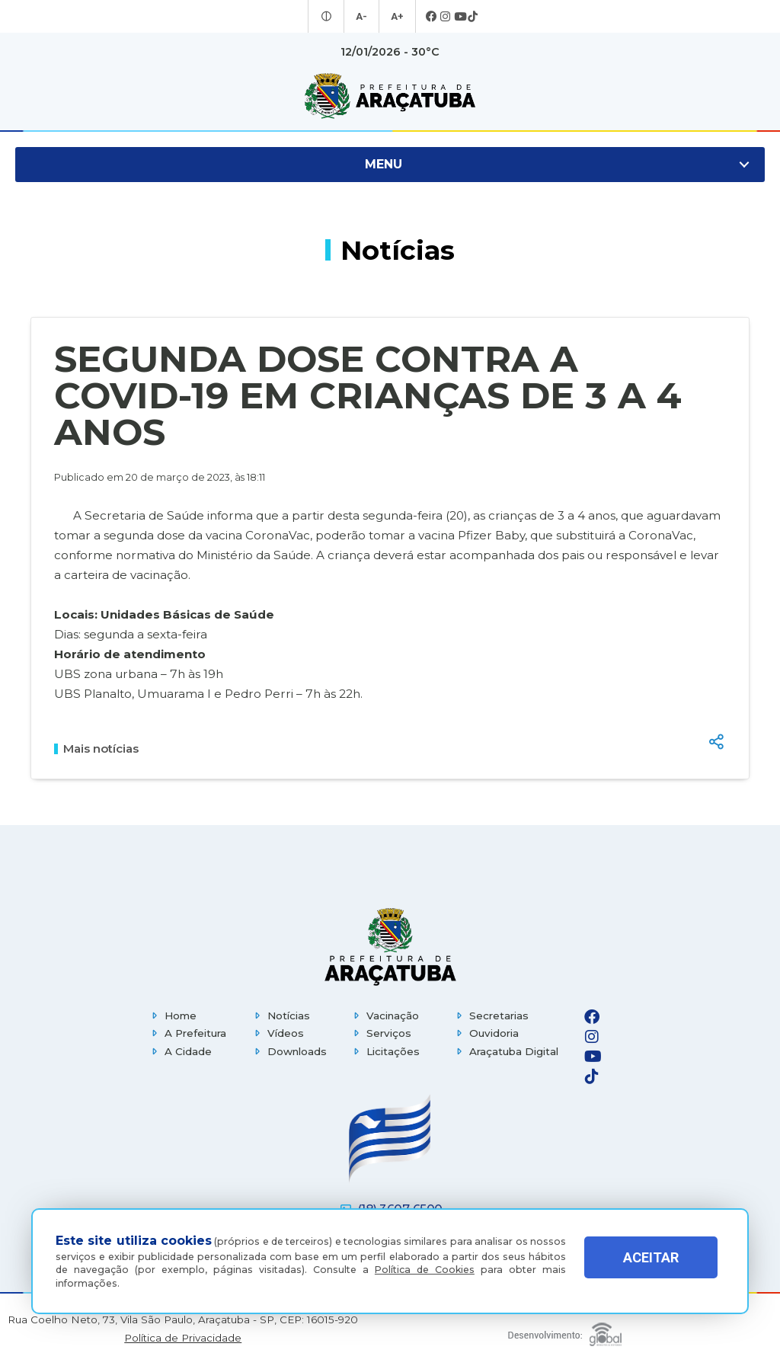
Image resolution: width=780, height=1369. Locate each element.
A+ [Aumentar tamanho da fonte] (396, 16)
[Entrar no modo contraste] (328, 17)
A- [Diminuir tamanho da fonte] (362, 16)
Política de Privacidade (182, 1338)
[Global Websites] (565, 1330)
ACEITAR (651, 1265)
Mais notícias (96, 749)
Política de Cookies (425, 1269)
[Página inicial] (390, 946)
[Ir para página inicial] (390, 96)
